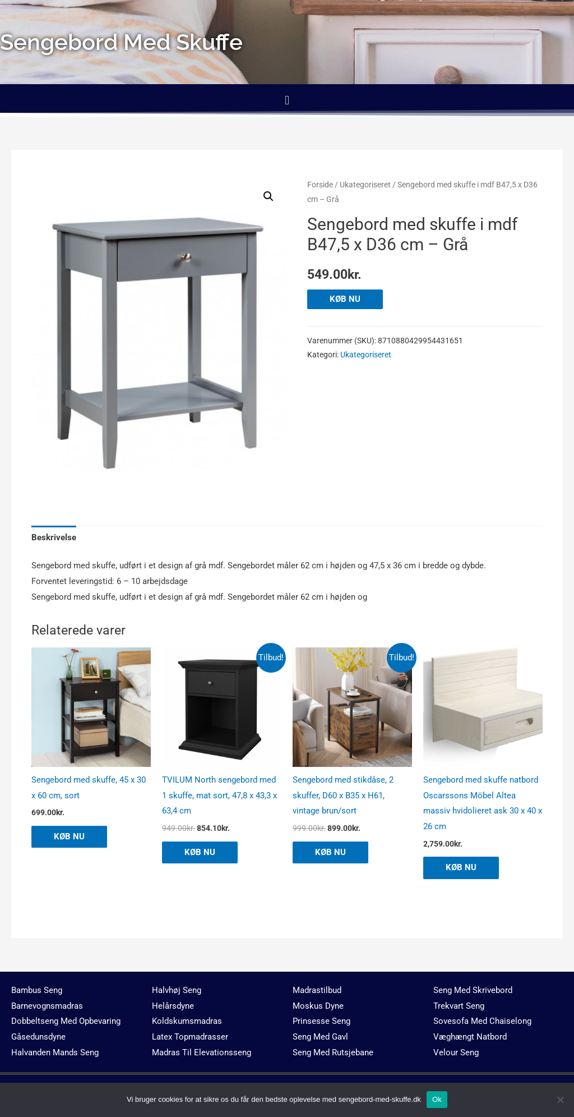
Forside (320, 184)
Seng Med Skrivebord (472, 990)
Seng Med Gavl (320, 1037)
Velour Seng (456, 1052)
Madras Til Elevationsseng (201, 1052)
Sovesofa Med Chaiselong (482, 1021)
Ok (437, 1099)
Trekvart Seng (458, 1006)
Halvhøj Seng (176, 990)
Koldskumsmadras (187, 1021)
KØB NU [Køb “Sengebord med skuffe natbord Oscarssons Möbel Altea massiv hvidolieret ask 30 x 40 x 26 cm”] (461, 867)
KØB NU (345, 299)
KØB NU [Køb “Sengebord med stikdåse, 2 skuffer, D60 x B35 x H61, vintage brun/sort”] (330, 852)
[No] (560, 1099)
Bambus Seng (36, 990)
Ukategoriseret (365, 184)
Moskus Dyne (318, 1006)
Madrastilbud (317, 990)
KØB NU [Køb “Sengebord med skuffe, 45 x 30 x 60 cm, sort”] (69, 836)
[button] (286, 100)
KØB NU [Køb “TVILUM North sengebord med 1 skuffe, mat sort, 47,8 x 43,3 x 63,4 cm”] (199, 852)
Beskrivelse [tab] (53, 537)
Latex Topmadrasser (190, 1037)
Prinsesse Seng (321, 1021)
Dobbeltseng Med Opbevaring (66, 1021)
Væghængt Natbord (470, 1037)
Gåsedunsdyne (38, 1037)
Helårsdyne (173, 1006)
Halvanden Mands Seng (55, 1052)
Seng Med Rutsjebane (333, 1052)
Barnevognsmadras (47, 1006)
